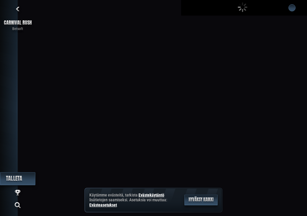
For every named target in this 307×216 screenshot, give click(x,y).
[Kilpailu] (17, 192)
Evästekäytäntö (151, 195)
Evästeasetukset (103, 204)
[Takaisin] (17, 9)
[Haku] (17, 205)
